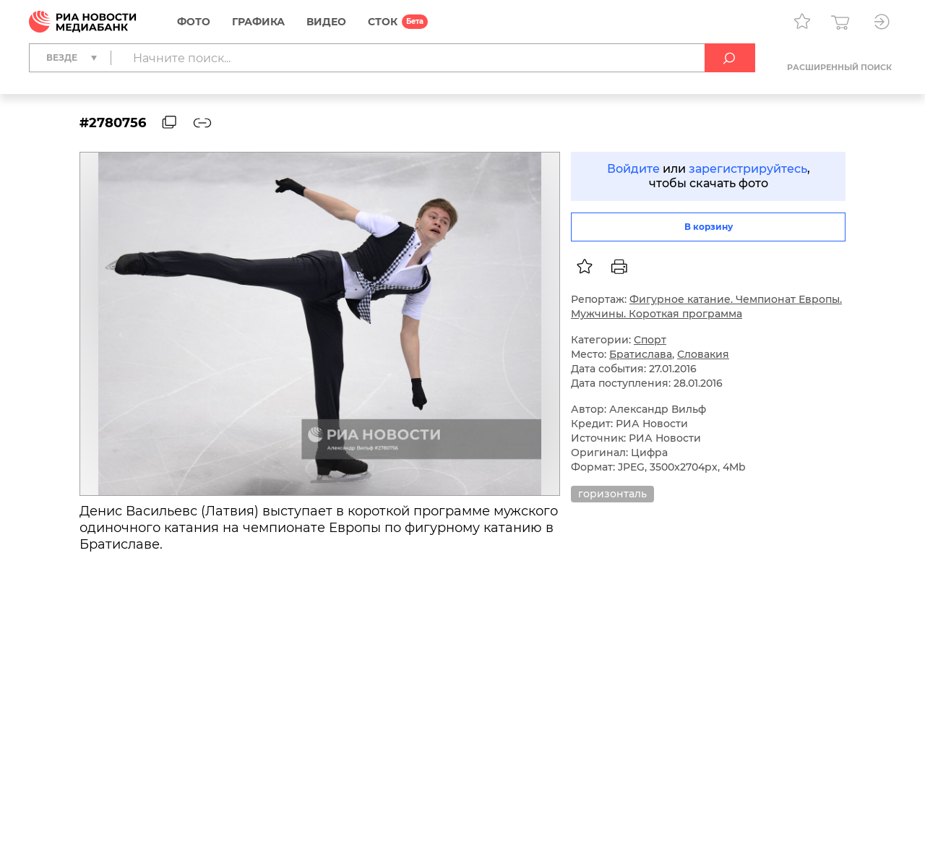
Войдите (633, 169)
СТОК (382, 21)
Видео (326, 21)
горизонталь (612, 493)
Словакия (703, 354)
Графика (258, 21)
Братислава (640, 354)
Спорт (650, 339)
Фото (193, 21)
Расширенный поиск (839, 67)
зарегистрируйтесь (748, 169)
